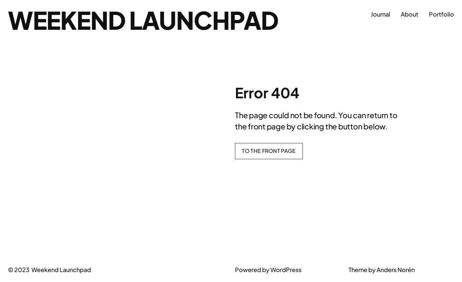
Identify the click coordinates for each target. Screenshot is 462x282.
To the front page (269, 150)
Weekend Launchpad (143, 20)
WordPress (285, 269)
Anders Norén (396, 269)
